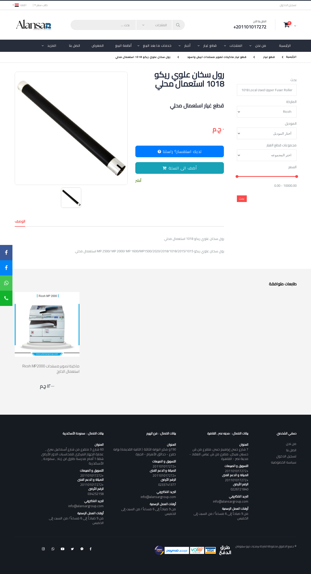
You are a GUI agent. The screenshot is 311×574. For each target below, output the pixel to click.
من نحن (260, 45)
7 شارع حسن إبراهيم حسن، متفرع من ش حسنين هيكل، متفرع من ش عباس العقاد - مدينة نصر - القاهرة (218, 453)
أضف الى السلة (179, 168)
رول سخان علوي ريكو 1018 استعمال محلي (143, 57)
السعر (292, 167)
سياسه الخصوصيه (284, 462)
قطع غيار (210, 45)
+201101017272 (236, 471)
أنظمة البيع (123, 45)
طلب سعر (42, 5)
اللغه (20, 5)
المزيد (51, 45)
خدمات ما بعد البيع (157, 45)
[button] (290, 24)
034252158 (96, 494)
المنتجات (236, 45)
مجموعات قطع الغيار (282, 145)
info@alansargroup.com (230, 501)
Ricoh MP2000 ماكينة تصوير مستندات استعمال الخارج (50, 368)
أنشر (138, 181)
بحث (293, 80)
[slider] (236, 176)
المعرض (98, 45)
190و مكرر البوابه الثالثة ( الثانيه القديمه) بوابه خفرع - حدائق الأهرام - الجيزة (144, 451)
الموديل (291, 123)
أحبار (187, 45)
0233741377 (167, 485)
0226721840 (240, 489)
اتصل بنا (74, 45)
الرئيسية (285, 45)
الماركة (291, 101)
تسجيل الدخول (288, 5)
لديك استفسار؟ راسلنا (180, 151)
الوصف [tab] (20, 221)
